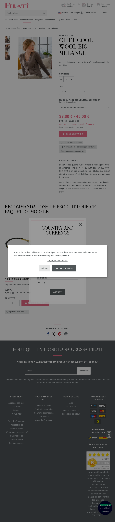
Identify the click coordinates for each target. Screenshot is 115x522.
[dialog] (57, 261)
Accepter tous (64, 268)
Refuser (44, 268)
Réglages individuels (57, 260)
